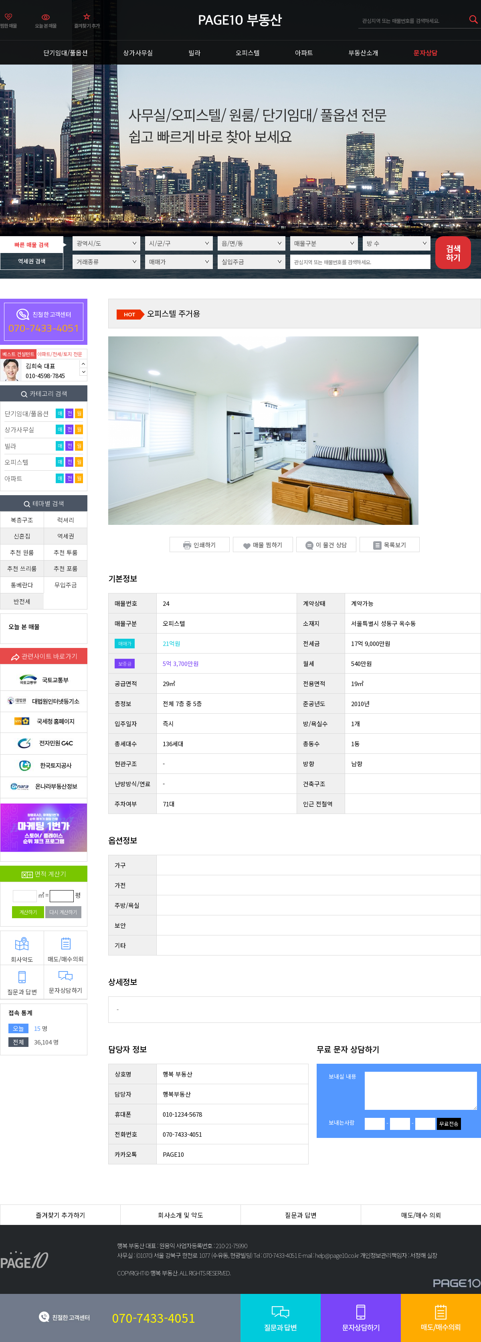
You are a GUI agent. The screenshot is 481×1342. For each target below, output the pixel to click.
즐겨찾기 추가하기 (60, 1215)
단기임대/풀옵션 (65, 52)
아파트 (304, 52)
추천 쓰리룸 (22, 568)
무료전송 (449, 1123)
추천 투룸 (66, 552)
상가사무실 (138, 52)
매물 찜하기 (263, 544)
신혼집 (22, 536)
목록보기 (389, 545)
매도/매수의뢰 (66, 950)
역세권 (65, 536)
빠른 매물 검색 (31, 245)
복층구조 (22, 520)
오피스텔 (248, 52)
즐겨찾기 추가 (86, 25)
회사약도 (22, 950)
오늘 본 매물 (46, 25)
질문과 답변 (22, 983)
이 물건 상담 (326, 545)
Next (83, 372)
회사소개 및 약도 (180, 1215)
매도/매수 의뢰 (421, 1215)
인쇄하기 (199, 545)
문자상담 (426, 52)
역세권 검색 (32, 261)
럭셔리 (65, 520)
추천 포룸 (66, 568)
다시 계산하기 (63, 912)
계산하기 (28, 912)
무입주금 (66, 585)
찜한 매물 (8, 25)
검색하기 (453, 253)
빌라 (194, 52)
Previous (83, 363)
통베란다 (22, 585)
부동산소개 (363, 52)
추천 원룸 (22, 552)
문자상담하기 (66, 982)
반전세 (22, 601)
